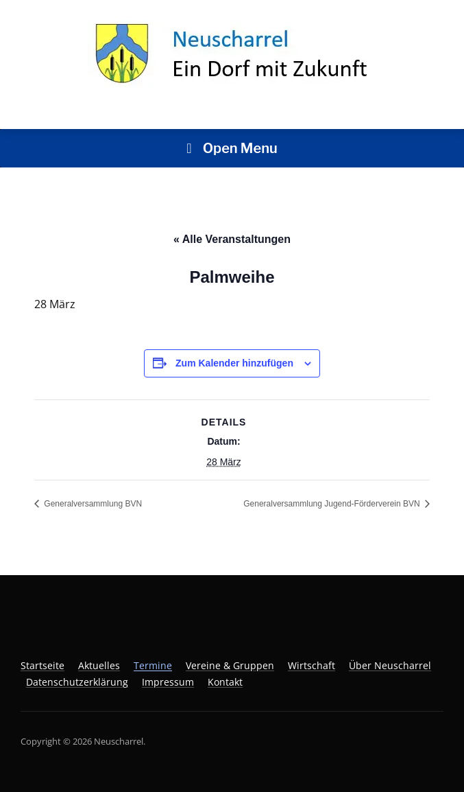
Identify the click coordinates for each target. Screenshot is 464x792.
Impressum (168, 681)
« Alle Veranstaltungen (232, 239)
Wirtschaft (311, 665)
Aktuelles (99, 665)
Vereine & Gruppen (230, 665)
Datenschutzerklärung (77, 681)
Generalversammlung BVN (92, 504)
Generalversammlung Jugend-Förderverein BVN (332, 504)
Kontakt (225, 681)
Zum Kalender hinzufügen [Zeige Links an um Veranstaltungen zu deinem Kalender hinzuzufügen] (234, 363)
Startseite (42, 665)
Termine (153, 665)
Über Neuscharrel (390, 665)
